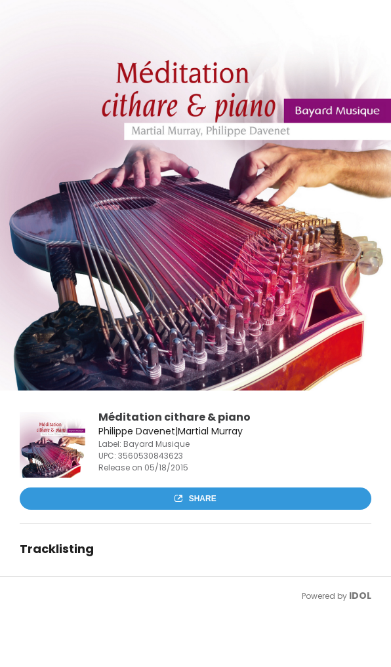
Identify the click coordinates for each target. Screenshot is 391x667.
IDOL (360, 595)
